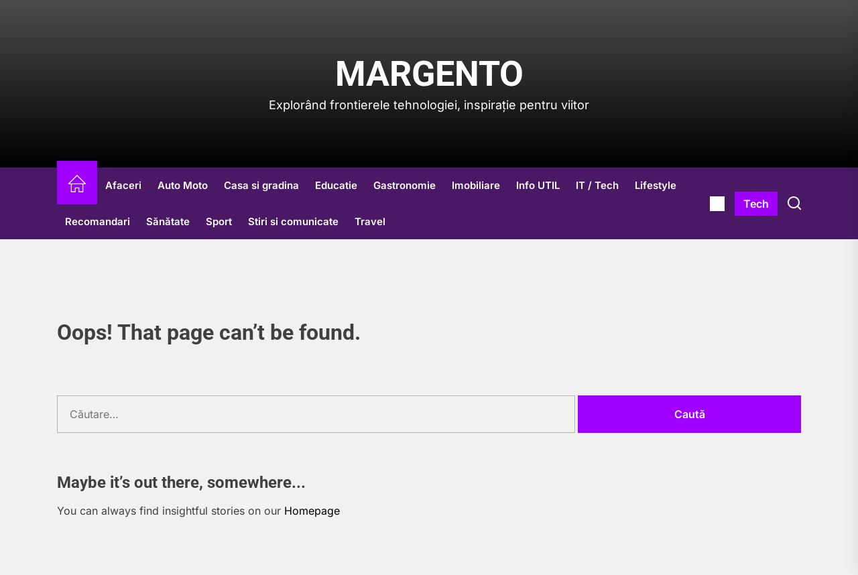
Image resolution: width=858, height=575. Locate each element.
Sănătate (168, 221)
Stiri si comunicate (293, 221)
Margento (429, 74)
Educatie (336, 185)
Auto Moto (183, 185)
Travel (370, 221)
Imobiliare (476, 185)
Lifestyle (655, 185)
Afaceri (123, 185)
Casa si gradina (261, 185)
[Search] (794, 204)
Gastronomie (404, 185)
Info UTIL (538, 185)
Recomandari (97, 221)
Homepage (312, 510)
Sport (219, 221)
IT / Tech (597, 185)
